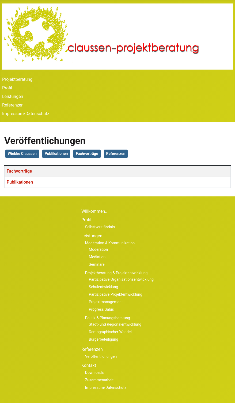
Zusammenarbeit (99, 380)
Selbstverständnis (100, 227)
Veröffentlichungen (101, 356)
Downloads (94, 372)
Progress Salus (101, 309)
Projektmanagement (106, 302)
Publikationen (56, 153)
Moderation (98, 249)
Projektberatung (17, 79)
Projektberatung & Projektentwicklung (116, 273)
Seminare (97, 264)
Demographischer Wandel (110, 332)
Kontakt (88, 365)
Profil (7, 87)
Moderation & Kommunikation (110, 243)
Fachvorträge (87, 153)
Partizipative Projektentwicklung (115, 294)
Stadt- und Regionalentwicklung (115, 324)
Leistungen (12, 96)
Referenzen (13, 105)
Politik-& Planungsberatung (107, 318)
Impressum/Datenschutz (25, 113)
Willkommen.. (94, 211)
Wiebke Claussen (22, 153)
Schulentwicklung (103, 287)
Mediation (97, 257)
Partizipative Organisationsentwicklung (121, 279)
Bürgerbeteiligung (103, 339)
